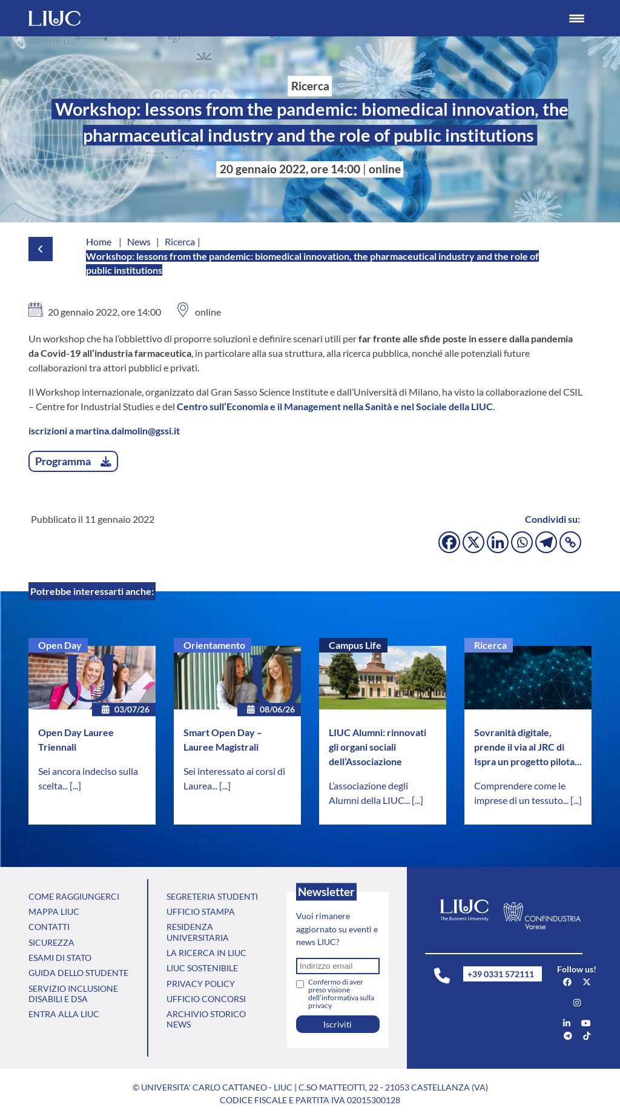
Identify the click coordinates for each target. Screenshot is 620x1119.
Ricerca (490, 645)
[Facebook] (449, 542)
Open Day (60, 645)
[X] (473, 542)
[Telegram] (546, 542)
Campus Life (355, 645)
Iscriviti (337, 1024)
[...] (75, 785)
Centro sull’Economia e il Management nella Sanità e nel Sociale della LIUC (335, 406)
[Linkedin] (498, 542)
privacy (320, 1005)
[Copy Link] (570, 542)
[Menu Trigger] (577, 18)
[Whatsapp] (522, 542)
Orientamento (214, 645)
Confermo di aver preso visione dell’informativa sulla (341, 993)
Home (98, 241)
